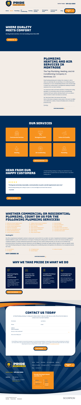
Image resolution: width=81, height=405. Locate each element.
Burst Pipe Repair (58, 228)
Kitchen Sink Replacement (13, 232)
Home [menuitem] (7, 10)
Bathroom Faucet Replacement (14, 225)
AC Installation (10, 251)
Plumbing (43, 362)
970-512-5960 (70, 3)
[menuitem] (7, 398)
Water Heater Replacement (37, 229)
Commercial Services (56, 365)
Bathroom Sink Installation (37, 226)
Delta (46, 380)
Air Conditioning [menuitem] (24, 10)
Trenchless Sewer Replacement (61, 231)
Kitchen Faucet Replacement (14, 228)
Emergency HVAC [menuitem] (45, 10)
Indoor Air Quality (58, 251)
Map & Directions (16, 381)
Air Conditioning (50, 362)
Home (33, 362)
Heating (57, 362)
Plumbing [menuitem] (16, 10)
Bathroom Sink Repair (12, 229)
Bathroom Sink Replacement (14, 231)
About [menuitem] (11, 10)
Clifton (37, 380)
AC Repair (9, 252)
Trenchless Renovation (59, 232)
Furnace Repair (34, 252)
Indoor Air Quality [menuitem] (36, 10)
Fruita (46, 382)
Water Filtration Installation (13, 234)
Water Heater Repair (35, 234)
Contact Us (38, 368)
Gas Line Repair (57, 225)
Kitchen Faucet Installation (13, 226)
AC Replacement (35, 251)
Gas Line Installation (58, 226)
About (37, 362)
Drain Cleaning (34, 228)
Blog (33, 368)
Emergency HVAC (45, 365)
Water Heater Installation (37, 231)
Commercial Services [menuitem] (54, 10)
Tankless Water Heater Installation (39, 225)
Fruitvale (37, 384)
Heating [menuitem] (30, 10)
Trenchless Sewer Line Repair (61, 229)
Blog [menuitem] (62, 10)
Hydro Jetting (34, 232)
